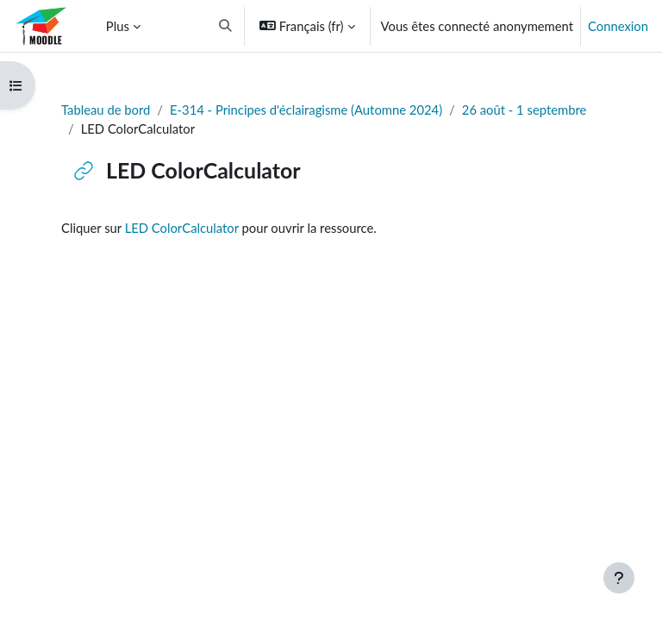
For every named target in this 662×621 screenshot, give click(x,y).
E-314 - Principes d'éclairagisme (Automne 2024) (306, 109)
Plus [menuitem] (117, 26)
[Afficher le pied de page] (618, 577)
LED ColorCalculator (182, 227)
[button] (225, 26)
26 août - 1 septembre (524, 109)
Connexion (618, 26)
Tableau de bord (105, 109)
